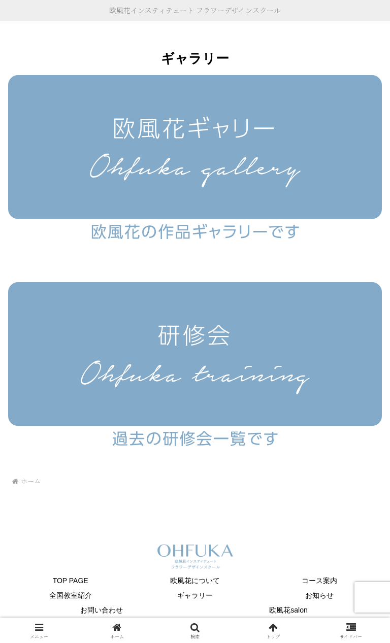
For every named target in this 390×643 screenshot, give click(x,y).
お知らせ (319, 595)
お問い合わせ (101, 610)
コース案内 (319, 581)
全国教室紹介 (70, 595)
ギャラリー (195, 595)
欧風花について (195, 581)
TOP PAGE (70, 581)
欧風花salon (288, 610)
